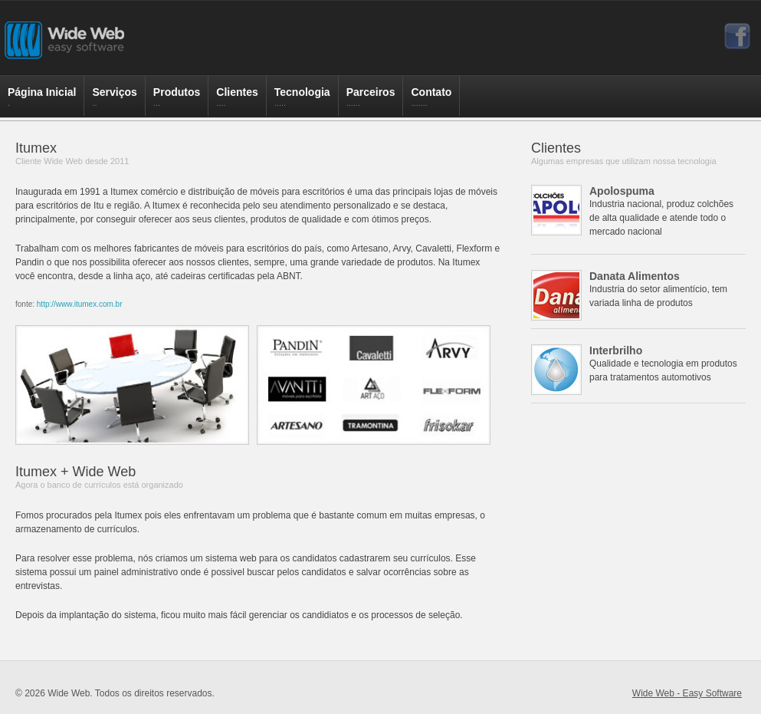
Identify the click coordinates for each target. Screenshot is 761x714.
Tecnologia (302, 101)
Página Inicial (42, 101)
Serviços (114, 101)
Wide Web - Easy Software (687, 693)
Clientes (236, 101)
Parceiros (370, 101)
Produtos (176, 101)
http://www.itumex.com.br (80, 304)
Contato (431, 101)
